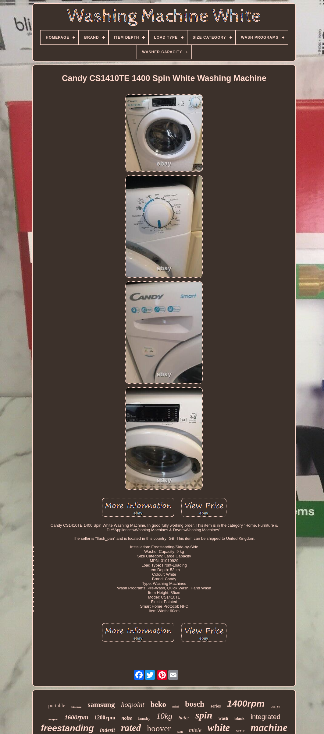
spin (203, 715)
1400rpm (246, 703)
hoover (159, 728)
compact (53, 719)
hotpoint (132, 704)
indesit (107, 730)
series (216, 706)
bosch (195, 704)
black (239, 718)
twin (180, 731)
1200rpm (105, 718)
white (219, 727)
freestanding (67, 728)
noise (127, 718)
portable (56, 705)
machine (269, 727)
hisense (76, 707)
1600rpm (76, 717)
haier (183, 718)
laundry (144, 718)
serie (240, 731)
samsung (101, 704)
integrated (265, 717)
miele (195, 730)
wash (223, 718)
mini (175, 706)
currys (275, 706)
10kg (164, 716)
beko (158, 704)
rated (131, 727)
